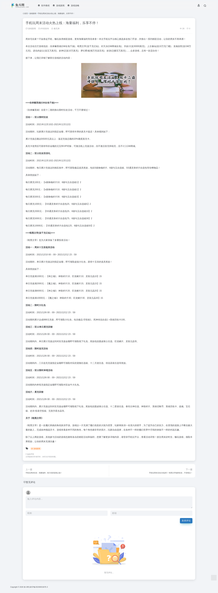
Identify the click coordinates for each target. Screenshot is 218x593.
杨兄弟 (55, 28)
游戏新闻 (32, 13)
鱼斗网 (26, 587)
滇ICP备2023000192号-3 (38, 587)
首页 (26, 13)
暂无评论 (31, 482)
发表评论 (186, 520)
